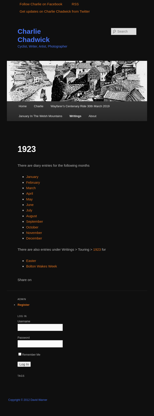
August (31, 216)
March (31, 188)
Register (23, 304)
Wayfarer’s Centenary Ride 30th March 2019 (79, 106)
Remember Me (29, 354)
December (34, 238)
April (29, 193)
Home (23, 106)
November (34, 233)
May (29, 199)
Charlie (38, 106)
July (29, 210)
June (30, 205)
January (32, 177)
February (33, 182)
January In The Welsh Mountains (40, 116)
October (32, 227)
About (92, 116)
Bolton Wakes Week (41, 266)
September (34, 221)
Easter (31, 261)
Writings (75, 116)
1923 (97, 249)
